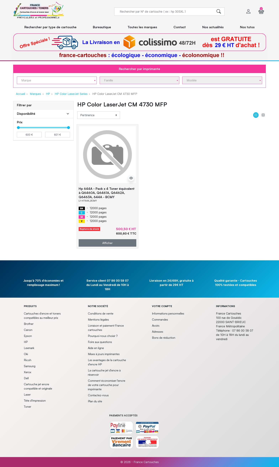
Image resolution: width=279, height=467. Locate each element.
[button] (261, 11)
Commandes (160, 319)
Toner (27, 406)
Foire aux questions (100, 342)
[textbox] (55, 80)
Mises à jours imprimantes (104, 354)
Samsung (29, 366)
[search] (219, 11)
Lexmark (29, 348)
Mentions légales (98, 319)
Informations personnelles (168, 313)
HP (48, 94)
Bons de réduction (163, 337)
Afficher (107, 243)
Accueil (20, 94)
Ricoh (27, 360)
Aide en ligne (96, 348)
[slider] (18, 127)
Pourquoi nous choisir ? (103, 336)
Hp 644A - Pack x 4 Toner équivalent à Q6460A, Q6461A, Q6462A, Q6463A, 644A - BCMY (107, 193)
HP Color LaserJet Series (71, 94)
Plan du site (95, 401)
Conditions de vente (100, 313)
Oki (26, 354)
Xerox (27, 372)
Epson (28, 336)
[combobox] (57, 80)
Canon (28, 330)
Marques (35, 94)
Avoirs (155, 325)
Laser (27, 394)
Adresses (157, 331)
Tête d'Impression (35, 400)
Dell (26, 378)
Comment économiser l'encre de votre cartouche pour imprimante (106, 385)
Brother (28, 324)
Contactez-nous (98, 395)
